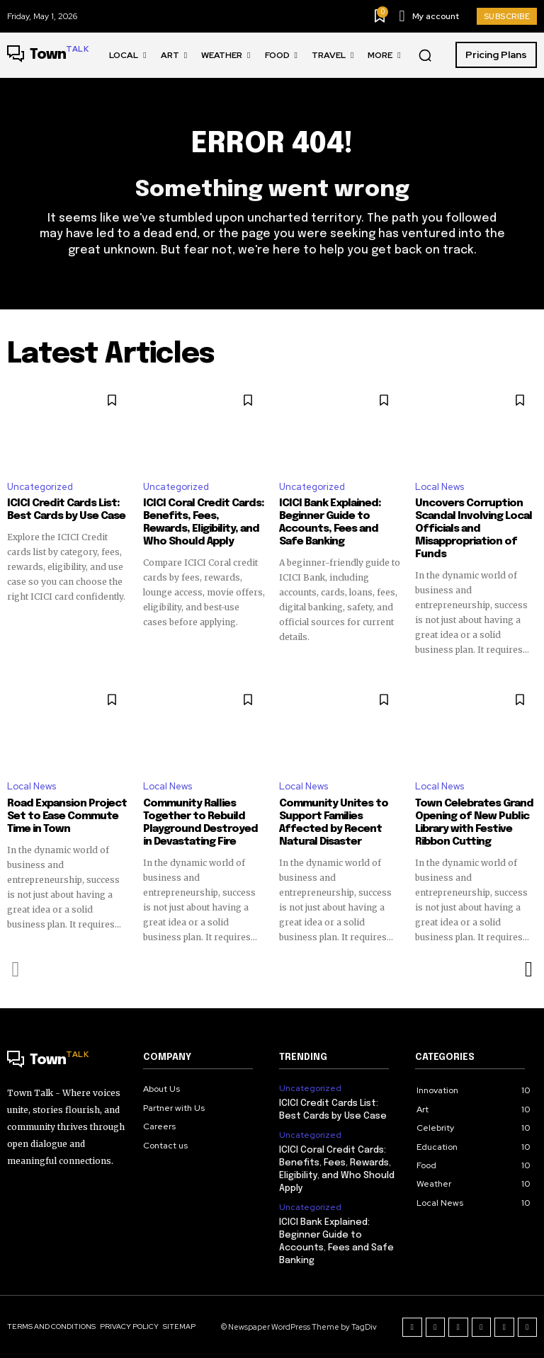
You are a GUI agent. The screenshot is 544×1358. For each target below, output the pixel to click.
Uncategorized (40, 487)
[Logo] (48, 55)
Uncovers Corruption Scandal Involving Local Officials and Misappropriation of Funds (473, 529)
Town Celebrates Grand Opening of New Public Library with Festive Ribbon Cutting (474, 823)
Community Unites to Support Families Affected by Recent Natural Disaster (333, 823)
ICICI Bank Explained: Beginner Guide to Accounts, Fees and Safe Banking (330, 522)
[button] (425, 55)
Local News (439, 487)
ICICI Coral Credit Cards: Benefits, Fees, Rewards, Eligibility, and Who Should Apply (203, 522)
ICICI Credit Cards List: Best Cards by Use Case (66, 510)
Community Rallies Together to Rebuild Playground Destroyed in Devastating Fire (200, 823)
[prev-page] (16, 969)
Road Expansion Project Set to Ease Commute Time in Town (67, 816)
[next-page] (528, 969)
